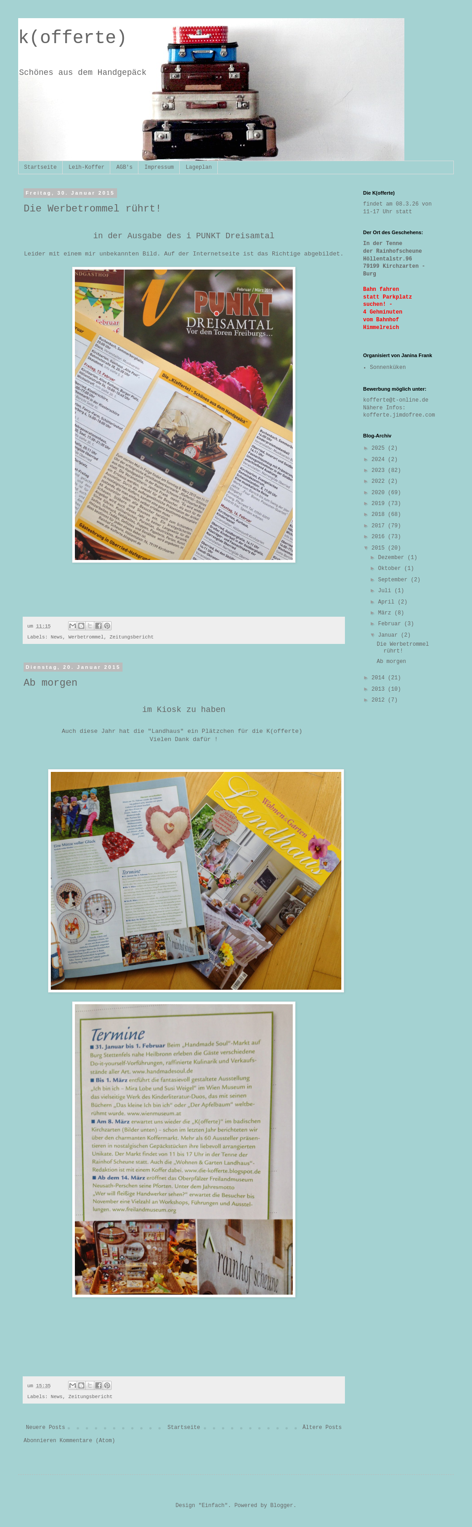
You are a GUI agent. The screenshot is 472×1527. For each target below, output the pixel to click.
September (394, 580)
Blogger (281, 1505)
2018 (380, 514)
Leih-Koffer (86, 167)
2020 (380, 493)
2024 (380, 460)
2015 (380, 548)
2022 (380, 481)
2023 (380, 470)
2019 (380, 504)
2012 (380, 700)
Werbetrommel (86, 637)
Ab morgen (51, 683)
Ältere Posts (322, 1427)
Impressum (159, 167)
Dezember (393, 558)
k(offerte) (72, 38)
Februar (391, 624)
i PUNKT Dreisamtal (230, 236)
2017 (380, 526)
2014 (380, 678)
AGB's (124, 167)
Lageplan (199, 167)
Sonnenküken (388, 367)
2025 (380, 448)
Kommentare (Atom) (87, 1441)
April (388, 602)
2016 (380, 537)
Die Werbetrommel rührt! (93, 209)
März (386, 613)
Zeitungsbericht (131, 637)
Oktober (391, 568)
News (57, 637)
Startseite (40, 167)
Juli (386, 591)
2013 (380, 689)
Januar (389, 635)
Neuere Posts (45, 1427)
